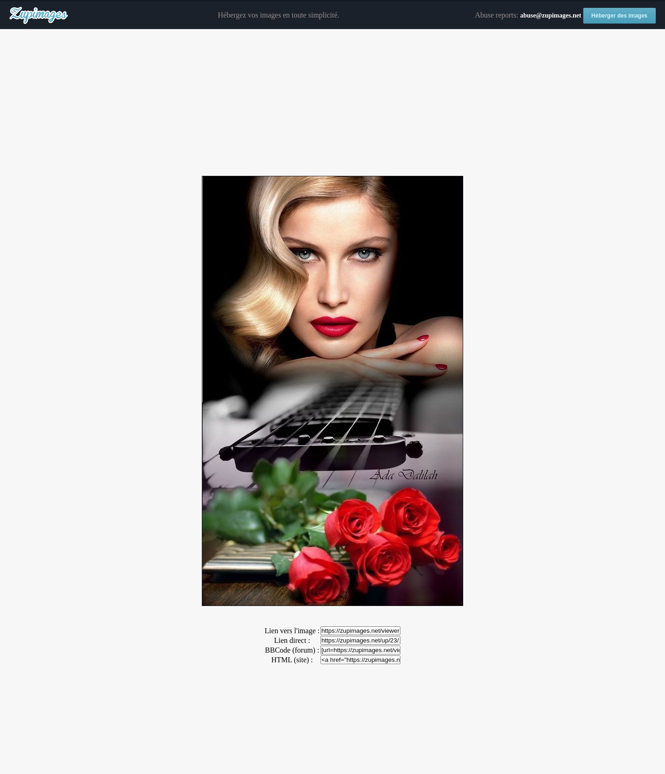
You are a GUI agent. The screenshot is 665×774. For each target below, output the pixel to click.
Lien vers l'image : (292, 631)
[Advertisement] (332, 103)
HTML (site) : (292, 660)
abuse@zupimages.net (550, 15)
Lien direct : (292, 640)
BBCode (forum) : (292, 650)
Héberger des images (619, 15)
